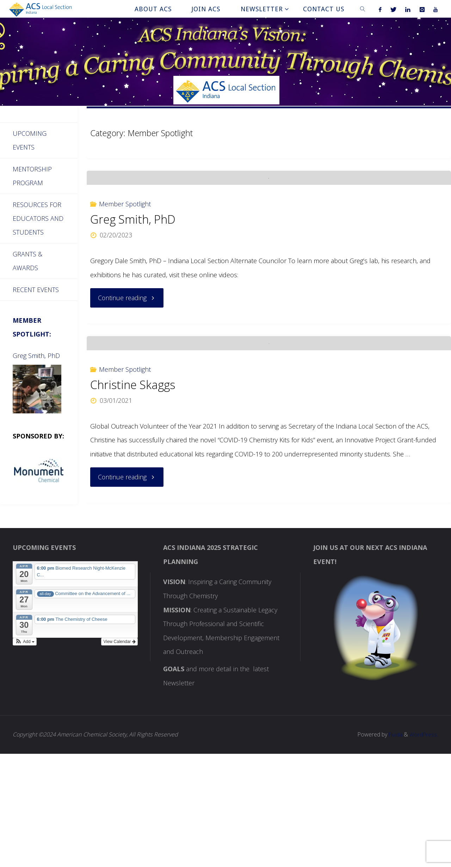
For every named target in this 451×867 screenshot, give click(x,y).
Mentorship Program (32, 176)
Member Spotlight (125, 260)
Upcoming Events (30, 140)
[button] (24, 754)
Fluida (394, 847)
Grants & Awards (27, 262)
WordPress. (423, 847)
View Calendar (119, 754)
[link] (362, 9)
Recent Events (36, 291)
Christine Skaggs (133, 497)
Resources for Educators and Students (38, 219)
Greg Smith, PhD (132, 276)
